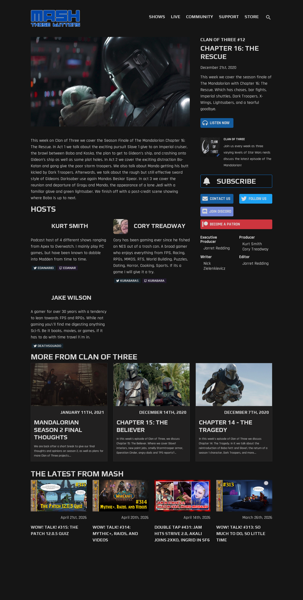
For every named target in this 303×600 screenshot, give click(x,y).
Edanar (69, 268)
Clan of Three (234, 139)
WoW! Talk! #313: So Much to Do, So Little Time (240, 533)
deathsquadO (49, 346)
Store (252, 16)
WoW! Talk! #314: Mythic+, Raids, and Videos (115, 533)
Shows (157, 16)
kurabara (156, 281)
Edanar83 (46, 268)
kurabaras (129, 281)
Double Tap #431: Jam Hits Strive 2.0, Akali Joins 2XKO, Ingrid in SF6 (182, 533)
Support (229, 16)
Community (199, 16)
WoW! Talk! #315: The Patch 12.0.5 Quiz (54, 530)
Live (175, 16)
